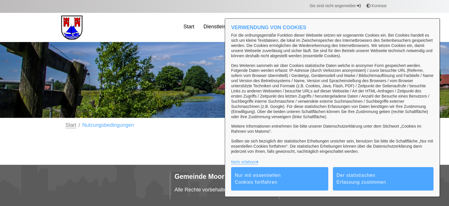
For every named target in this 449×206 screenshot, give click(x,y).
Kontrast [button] (376, 5)
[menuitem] (189, 27)
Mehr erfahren (243, 162)
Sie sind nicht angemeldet (335, 5)
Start (70, 125)
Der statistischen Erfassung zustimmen (361, 179)
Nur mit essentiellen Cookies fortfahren (258, 179)
